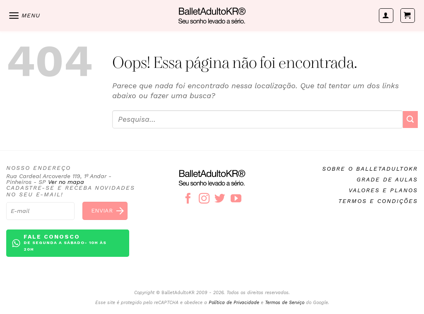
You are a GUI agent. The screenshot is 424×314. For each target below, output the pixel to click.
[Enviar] (410, 119)
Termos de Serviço (284, 302)
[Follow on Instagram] (204, 199)
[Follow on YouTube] (236, 199)
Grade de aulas (387, 179)
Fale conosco (70, 243)
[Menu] (24, 16)
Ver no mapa (66, 182)
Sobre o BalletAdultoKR (370, 168)
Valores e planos (383, 190)
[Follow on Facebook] (188, 199)
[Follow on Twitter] (219, 199)
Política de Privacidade (234, 302)
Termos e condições (378, 201)
